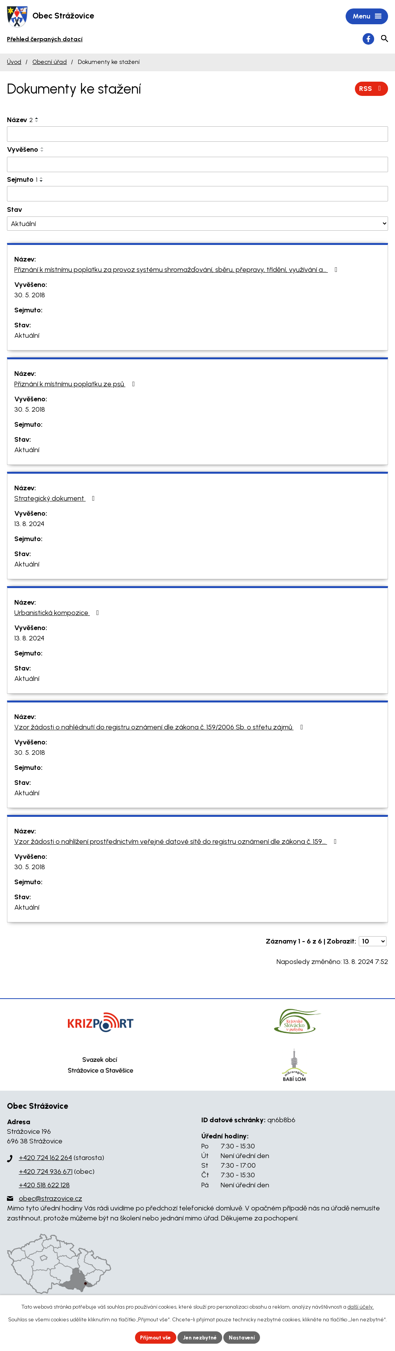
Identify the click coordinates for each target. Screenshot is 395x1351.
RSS (371, 89)
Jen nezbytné (200, 1337)
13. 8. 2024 (29, 524)
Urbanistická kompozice (58, 613)
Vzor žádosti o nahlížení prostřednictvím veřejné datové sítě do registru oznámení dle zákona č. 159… (176, 842)
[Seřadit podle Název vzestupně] (37, 118)
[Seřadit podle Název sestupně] (37, 121)
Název (20, 120)
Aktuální (26, 336)
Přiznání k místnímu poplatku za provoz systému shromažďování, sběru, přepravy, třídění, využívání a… (177, 270)
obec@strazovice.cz (50, 1199)
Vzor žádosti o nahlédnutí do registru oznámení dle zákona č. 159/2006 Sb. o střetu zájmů (160, 727)
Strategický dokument (56, 498)
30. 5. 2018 (29, 295)
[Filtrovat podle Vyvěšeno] (197, 165)
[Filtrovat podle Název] (197, 134)
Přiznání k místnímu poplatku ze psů (76, 384)
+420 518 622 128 (44, 1185)
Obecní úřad (49, 62)
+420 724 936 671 (46, 1172)
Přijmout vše (154, 1337)
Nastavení (243, 1337)
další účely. (361, 1307)
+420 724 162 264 (45, 1158)
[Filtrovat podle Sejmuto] (197, 194)
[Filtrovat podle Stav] (197, 224)
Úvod (14, 62)
